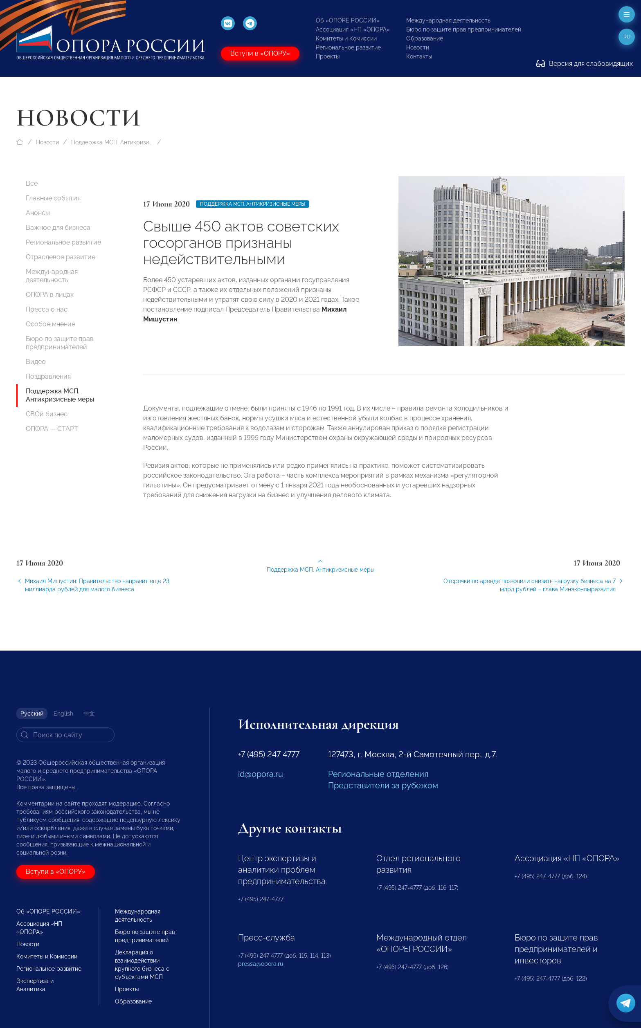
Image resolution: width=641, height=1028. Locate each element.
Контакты (419, 56)
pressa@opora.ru (260, 964)
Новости (417, 47)
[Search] (65, 734)
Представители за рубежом (383, 785)
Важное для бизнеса (58, 227)
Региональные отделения (378, 774)
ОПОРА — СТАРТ (52, 429)
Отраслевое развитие (60, 257)
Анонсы (38, 213)
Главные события (53, 198)
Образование (424, 38)
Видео (36, 362)
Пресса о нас (46, 309)
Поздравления (48, 376)
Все (32, 183)
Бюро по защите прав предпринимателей (463, 29)
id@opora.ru (260, 774)
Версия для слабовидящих (584, 63)
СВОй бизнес (46, 414)
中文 (89, 713)
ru (626, 37)
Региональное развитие (348, 47)
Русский (31, 713)
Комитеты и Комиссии (346, 38)
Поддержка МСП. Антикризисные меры (112, 142)
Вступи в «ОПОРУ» (260, 53)
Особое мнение (50, 324)
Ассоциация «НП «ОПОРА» (353, 29)
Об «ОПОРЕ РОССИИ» (348, 20)
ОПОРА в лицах (50, 295)
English (63, 713)
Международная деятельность (448, 20)
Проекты (328, 56)
